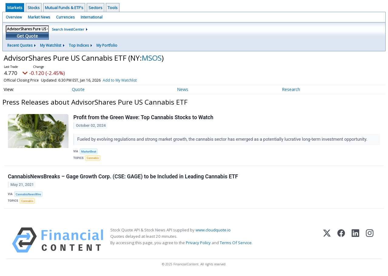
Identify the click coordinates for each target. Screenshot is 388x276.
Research (291, 89)
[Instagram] (369, 240)
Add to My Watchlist (120, 80)
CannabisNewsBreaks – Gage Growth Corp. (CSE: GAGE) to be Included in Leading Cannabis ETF (123, 176)
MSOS (152, 58)
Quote (78, 89)
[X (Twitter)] (327, 240)
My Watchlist (50, 45)
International (91, 17)
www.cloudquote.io (213, 230)
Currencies (65, 17)
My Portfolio (106, 45)
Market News (39, 17)
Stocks (34, 7)
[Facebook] (341, 240)
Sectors (95, 7)
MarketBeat (88, 151)
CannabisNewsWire (28, 194)
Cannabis (93, 158)
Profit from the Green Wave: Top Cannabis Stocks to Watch (143, 117)
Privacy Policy (198, 242)
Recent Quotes (19, 45)
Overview (14, 17)
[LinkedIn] (355, 240)
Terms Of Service (236, 242)
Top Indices (79, 45)
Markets (14, 7)
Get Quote (27, 36)
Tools (113, 7)
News (182, 89)
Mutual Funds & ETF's (64, 7)
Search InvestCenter (68, 29)
